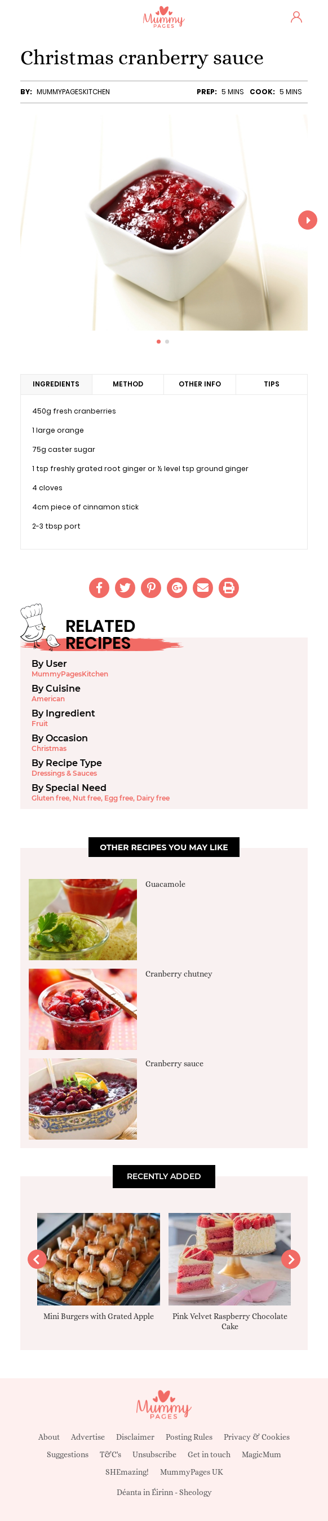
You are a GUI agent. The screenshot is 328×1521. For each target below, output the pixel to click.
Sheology (195, 1492)
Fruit (40, 723)
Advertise (88, 1436)
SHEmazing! (127, 1471)
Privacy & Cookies (257, 1436)
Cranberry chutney (178, 973)
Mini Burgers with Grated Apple (98, 1316)
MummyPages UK (191, 1471)
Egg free (118, 798)
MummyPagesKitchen (73, 91)
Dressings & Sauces (64, 773)
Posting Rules (189, 1436)
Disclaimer (135, 1436)
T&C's (110, 1454)
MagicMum (261, 1454)
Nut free (87, 798)
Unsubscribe (154, 1454)
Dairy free (153, 798)
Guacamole (165, 884)
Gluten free (50, 798)
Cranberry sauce (174, 1063)
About (49, 1436)
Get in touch (209, 1454)
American (48, 698)
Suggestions (67, 1454)
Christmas (49, 748)
